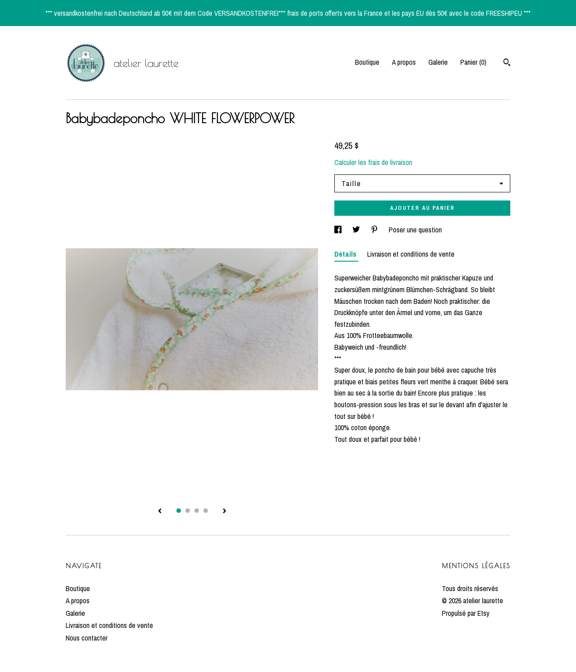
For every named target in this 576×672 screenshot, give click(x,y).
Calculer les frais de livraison (373, 162)
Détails (346, 254)
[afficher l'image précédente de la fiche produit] (160, 511)
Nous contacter (87, 638)
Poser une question (415, 230)
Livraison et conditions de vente (410, 254)
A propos (404, 62)
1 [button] (178, 510)
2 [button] (187, 510)
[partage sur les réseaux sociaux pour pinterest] (375, 230)
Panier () (473, 62)
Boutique (367, 62)
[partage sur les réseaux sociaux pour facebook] (338, 230)
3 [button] (196, 510)
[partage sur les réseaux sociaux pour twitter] (357, 230)
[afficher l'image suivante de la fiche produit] (224, 511)
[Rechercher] (507, 63)
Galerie (438, 62)
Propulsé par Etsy (466, 613)
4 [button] (205, 510)
